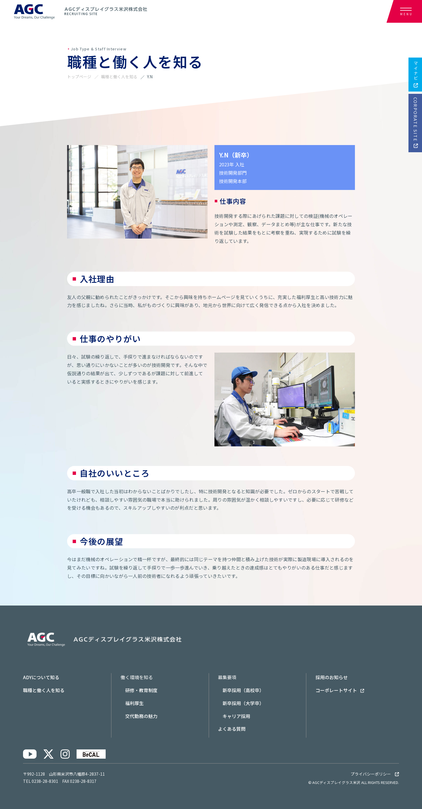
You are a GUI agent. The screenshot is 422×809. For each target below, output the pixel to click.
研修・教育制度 (141, 690)
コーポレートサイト (339, 690)
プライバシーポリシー (375, 774)
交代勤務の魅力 (141, 716)
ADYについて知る (41, 677)
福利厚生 (134, 703)
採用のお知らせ (331, 677)
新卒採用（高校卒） (243, 690)
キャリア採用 (236, 716)
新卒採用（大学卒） (243, 703)
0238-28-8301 (45, 781)
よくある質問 (232, 728)
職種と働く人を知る (119, 76)
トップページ (79, 76)
